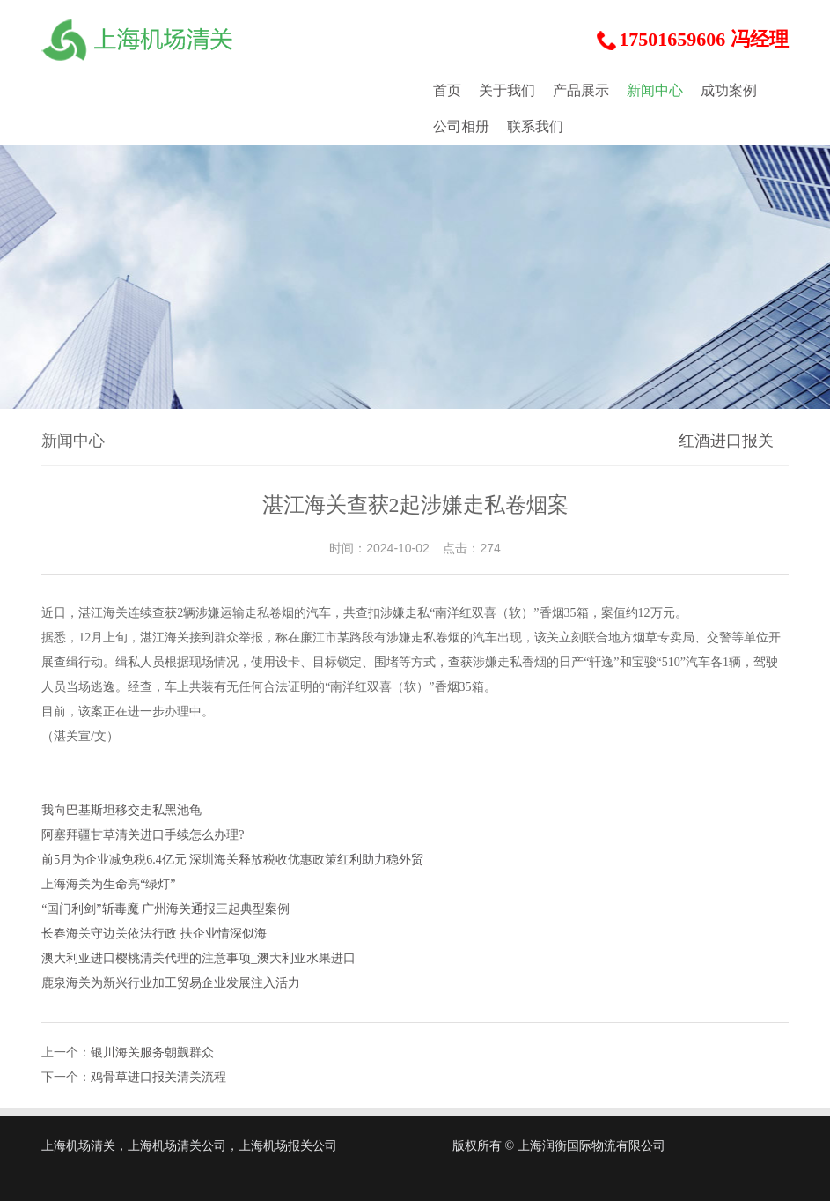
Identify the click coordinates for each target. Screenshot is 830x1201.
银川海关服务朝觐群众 (152, 1052)
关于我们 (507, 90)
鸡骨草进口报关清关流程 (158, 1077)
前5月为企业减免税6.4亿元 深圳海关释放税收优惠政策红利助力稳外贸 (232, 859)
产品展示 (581, 90)
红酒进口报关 (726, 440)
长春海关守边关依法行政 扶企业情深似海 (154, 933)
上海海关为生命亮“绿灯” (108, 884)
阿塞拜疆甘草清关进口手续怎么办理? (142, 834)
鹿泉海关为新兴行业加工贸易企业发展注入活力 (170, 983)
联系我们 (535, 126)
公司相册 (461, 126)
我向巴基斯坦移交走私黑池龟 (121, 810)
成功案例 (729, 90)
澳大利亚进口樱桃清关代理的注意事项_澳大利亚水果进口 (198, 958)
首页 (447, 90)
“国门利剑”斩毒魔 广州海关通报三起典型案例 (165, 909)
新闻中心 (655, 90)
